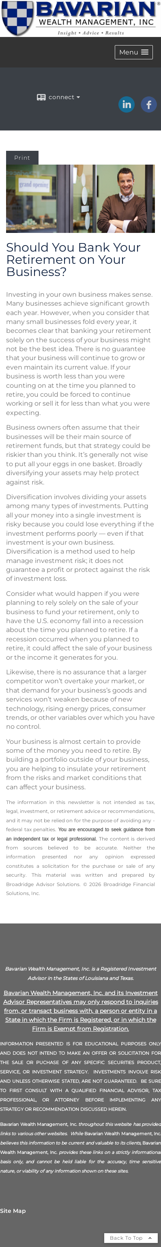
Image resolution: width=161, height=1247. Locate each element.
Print (22, 157)
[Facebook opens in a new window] (149, 110)
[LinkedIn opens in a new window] (126, 110)
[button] (134, 52)
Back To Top (131, 1238)
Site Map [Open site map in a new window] (13, 1210)
